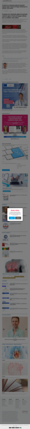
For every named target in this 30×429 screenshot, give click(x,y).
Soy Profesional (11, 218)
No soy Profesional (18, 218)
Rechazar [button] (13, 427)
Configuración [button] (17, 427)
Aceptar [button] (10, 427)
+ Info (20, 427)
